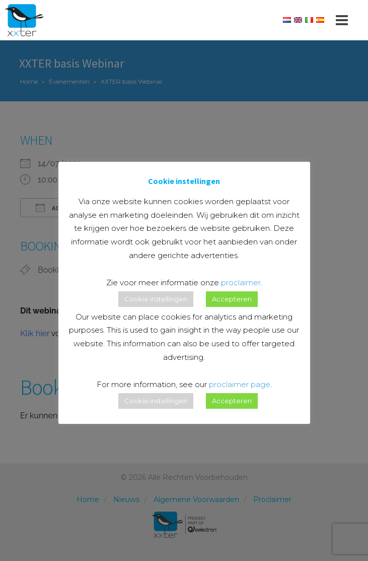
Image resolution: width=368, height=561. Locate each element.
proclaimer (241, 282)
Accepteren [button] (232, 299)
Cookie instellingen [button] (155, 299)
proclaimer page (239, 384)
